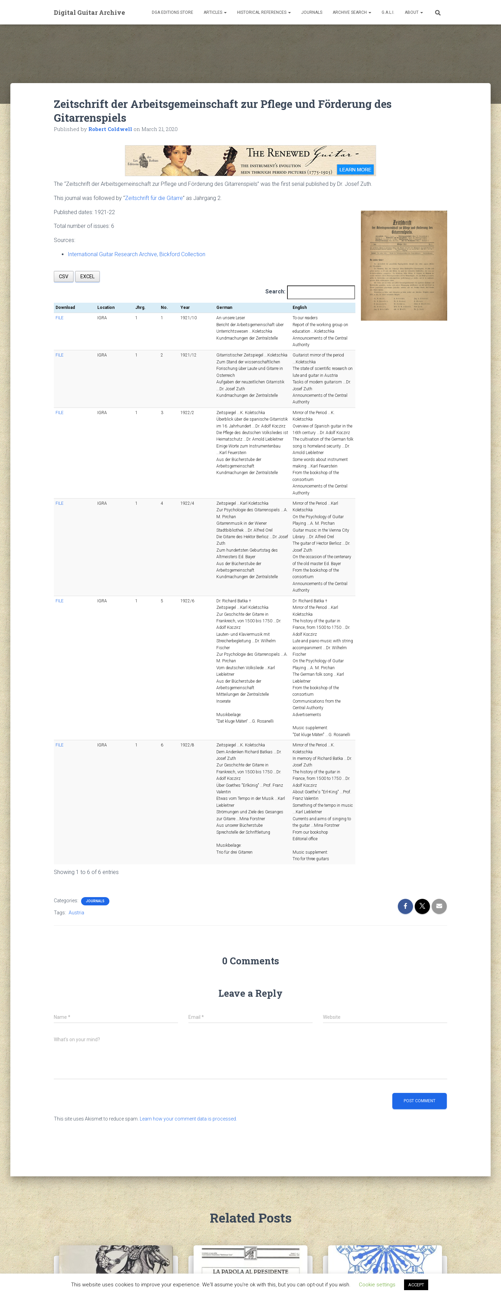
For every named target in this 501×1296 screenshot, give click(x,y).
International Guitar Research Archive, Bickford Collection (136, 254)
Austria (76, 745)
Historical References (264, 12)
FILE (59, 317)
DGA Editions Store (172, 12)
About (414, 12)
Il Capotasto (218, 1167)
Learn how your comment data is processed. (188, 951)
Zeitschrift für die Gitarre (154, 198)
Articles (215, 12)
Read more (269, 1214)
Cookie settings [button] (377, 1285)
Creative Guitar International (380, 1167)
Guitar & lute (84, 1167)
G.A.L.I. (388, 12)
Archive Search (352, 12)
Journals (311, 12)
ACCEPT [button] (416, 1284)
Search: (275, 291)
